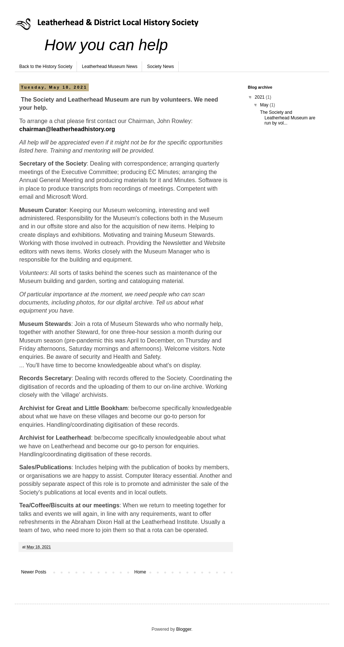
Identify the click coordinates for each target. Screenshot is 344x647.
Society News (160, 66)
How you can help (106, 45)
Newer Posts (33, 572)
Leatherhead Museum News (109, 66)
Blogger (183, 629)
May (265, 105)
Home (140, 572)
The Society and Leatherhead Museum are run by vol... (287, 118)
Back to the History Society (45, 66)
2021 (260, 97)
